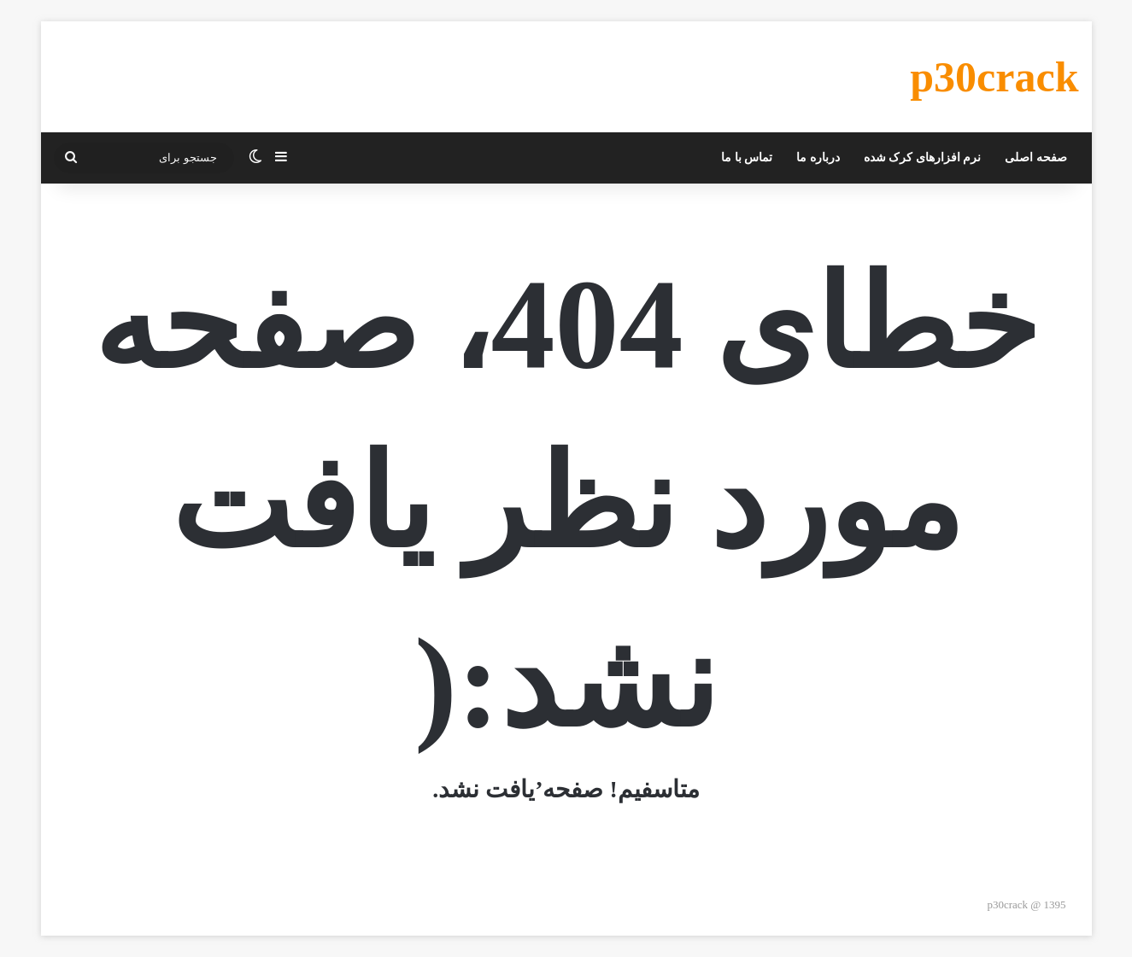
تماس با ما (746, 157)
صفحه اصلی (1036, 157)
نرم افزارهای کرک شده (923, 157)
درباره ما (818, 157)
